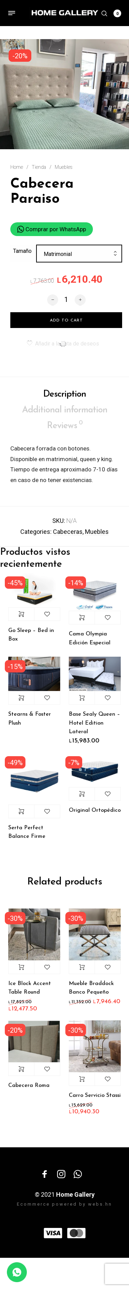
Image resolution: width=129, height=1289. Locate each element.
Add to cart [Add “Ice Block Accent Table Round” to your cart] (21, 970)
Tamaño (22, 254)
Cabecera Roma (29, 1089)
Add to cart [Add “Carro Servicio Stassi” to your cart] (82, 1082)
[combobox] (79, 258)
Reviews (65, 428)
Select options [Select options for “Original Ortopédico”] (82, 797)
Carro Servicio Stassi (95, 1099)
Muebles (64, 167)
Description (64, 397)
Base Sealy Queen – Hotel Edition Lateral (94, 726)
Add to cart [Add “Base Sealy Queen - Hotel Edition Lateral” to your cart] (82, 701)
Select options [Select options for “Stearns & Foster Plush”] (21, 701)
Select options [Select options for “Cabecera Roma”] (21, 1072)
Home (16, 167)
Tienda (39, 167)
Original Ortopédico (95, 813)
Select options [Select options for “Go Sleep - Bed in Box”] (21, 617)
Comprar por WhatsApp (51, 229)
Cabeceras (68, 535)
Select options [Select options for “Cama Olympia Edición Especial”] (82, 621)
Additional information (64, 413)
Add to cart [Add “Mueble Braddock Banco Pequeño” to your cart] (82, 970)
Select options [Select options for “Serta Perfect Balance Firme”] (21, 814)
